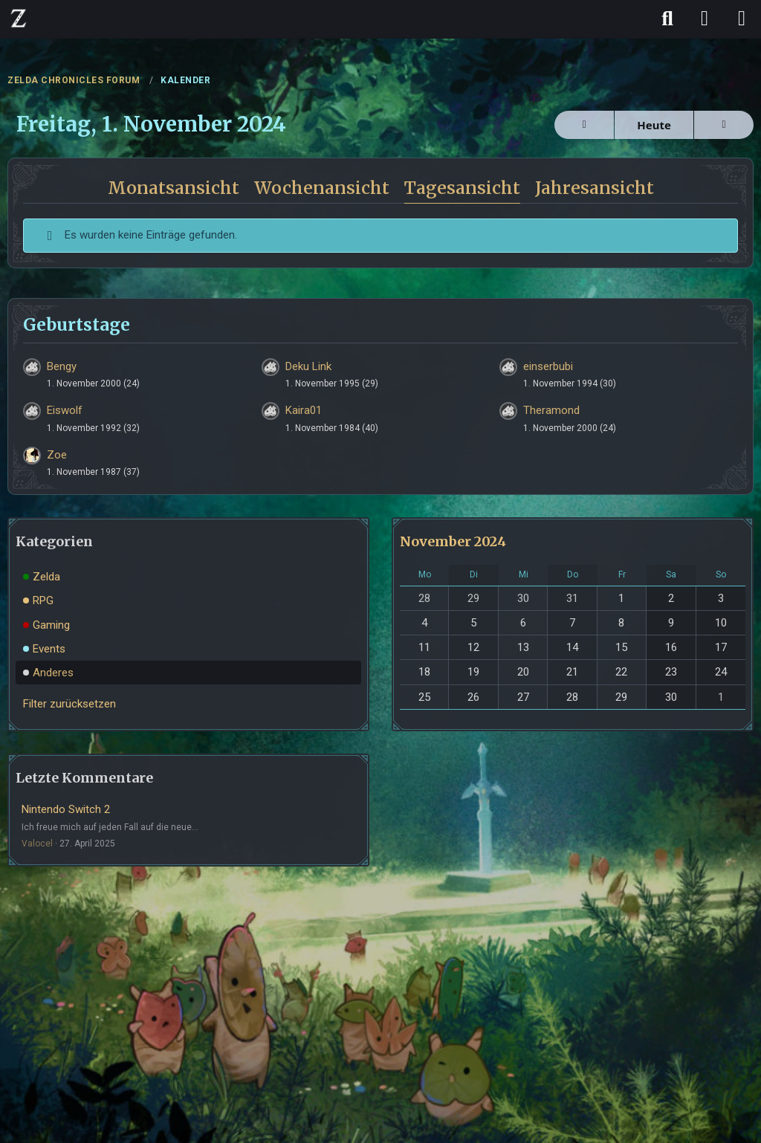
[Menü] (742, 18)
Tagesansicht (462, 187)
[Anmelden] (704, 18)
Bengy (62, 366)
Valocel (37, 843)
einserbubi (548, 366)
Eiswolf (64, 410)
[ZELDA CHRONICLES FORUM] (18, 18)
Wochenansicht (321, 187)
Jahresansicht (594, 187)
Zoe (57, 455)
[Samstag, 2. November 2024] (724, 125)
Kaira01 (303, 410)
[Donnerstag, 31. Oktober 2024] (584, 125)
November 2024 (453, 541)
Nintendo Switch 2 (66, 809)
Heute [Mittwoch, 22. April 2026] (654, 124)
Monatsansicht (173, 187)
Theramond (551, 410)
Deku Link (308, 366)
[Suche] (667, 18)
